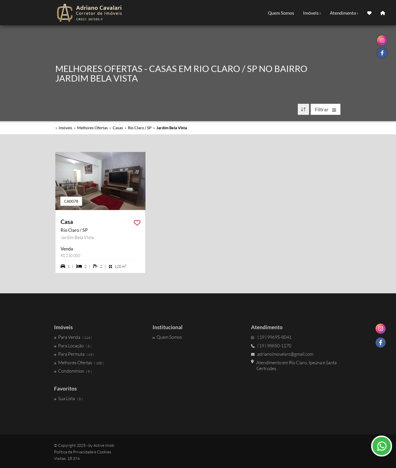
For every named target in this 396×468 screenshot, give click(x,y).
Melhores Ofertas (92, 127)
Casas (118, 127)
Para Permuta (74, 354)
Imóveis (65, 127)
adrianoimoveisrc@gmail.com (282, 354)
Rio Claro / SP (140, 127)
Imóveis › (312, 13)
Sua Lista (68, 398)
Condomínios (73, 371)
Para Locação (72, 345)
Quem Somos (281, 13)
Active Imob (103, 445)
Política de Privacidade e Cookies (82, 451)
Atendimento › (344, 13)
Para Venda (73, 337)
